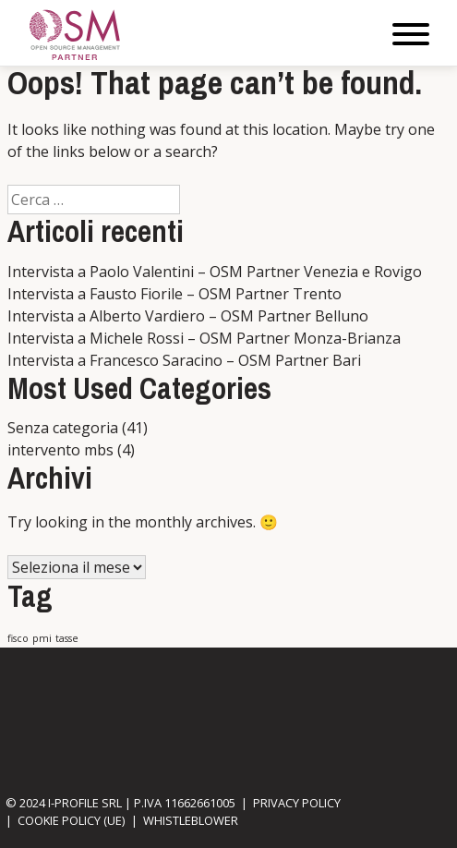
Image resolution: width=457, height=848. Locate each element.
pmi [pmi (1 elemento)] (42, 638)
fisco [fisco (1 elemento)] (18, 638)
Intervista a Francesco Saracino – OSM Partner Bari (184, 360)
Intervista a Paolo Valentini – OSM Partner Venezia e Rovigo (214, 271)
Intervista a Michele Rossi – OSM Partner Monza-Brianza (204, 338)
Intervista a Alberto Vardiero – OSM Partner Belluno (187, 316)
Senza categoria (62, 428)
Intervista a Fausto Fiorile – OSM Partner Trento (174, 294)
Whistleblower (190, 820)
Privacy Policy (297, 802)
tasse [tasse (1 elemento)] (66, 638)
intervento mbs (60, 450)
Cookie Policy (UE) (71, 820)
